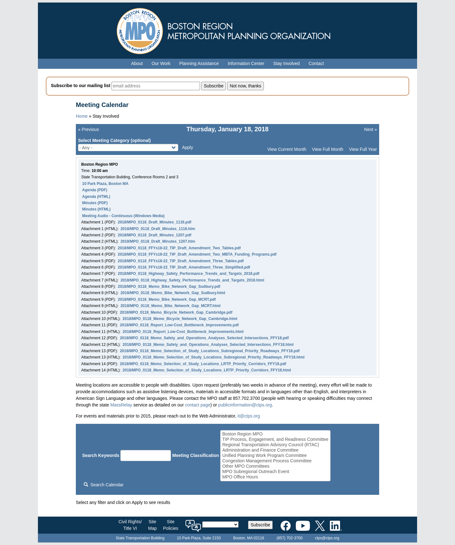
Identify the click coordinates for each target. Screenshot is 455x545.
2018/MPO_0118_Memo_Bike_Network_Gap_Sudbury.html (172, 293)
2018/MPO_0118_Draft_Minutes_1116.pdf (154, 222)
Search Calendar (104, 484)
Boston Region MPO (275, 434)
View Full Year (363, 149)
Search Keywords (100, 455)
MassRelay (121, 404)
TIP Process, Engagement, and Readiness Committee (275, 439)
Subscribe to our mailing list (80, 85)
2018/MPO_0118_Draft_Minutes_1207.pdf (154, 235)
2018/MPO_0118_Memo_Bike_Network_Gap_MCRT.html (170, 306)
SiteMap (152, 525)
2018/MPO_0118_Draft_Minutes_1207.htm (157, 241)
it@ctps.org (249, 415)
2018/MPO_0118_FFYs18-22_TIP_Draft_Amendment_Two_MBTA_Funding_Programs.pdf (197, 254)
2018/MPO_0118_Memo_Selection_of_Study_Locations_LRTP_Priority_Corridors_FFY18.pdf (203, 364)
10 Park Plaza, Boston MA (105, 183)
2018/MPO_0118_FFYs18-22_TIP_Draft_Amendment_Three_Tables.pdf (181, 261)
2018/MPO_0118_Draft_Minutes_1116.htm (157, 229)
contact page (197, 404)
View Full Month (327, 149)
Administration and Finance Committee (275, 450)
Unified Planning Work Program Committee (275, 455)
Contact (316, 63)
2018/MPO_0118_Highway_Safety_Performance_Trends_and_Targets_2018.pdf (188, 273)
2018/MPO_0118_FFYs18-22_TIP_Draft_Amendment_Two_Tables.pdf (179, 248)
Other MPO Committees (275, 466)
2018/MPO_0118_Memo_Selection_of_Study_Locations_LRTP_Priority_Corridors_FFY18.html (207, 370)
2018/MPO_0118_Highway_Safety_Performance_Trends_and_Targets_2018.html (192, 280)
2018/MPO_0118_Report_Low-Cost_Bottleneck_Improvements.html (183, 331)
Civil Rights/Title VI (130, 525)
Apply (187, 147)
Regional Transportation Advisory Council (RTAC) (275, 444)
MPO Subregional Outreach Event (275, 471)
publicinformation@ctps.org (245, 404)
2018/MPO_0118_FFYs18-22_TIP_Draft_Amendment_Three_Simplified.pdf (184, 267)
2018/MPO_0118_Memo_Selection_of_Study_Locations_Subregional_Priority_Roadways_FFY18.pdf (210, 351)
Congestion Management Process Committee (275, 461)
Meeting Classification (195, 455)
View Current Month (286, 149)
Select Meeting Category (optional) (114, 140)
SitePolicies (170, 525)
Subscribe (260, 524)
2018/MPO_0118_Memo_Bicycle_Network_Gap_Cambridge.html (180, 319)
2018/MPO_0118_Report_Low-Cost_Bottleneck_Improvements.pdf (179, 325)
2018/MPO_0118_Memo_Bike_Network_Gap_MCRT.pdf (167, 299)
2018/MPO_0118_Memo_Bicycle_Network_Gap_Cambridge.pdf (176, 312)
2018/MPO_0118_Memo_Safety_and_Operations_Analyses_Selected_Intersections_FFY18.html (208, 344)
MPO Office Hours (275, 477)
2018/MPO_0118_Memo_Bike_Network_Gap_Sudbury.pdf (169, 286)
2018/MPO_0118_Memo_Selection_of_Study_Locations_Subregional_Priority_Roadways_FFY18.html (214, 357)
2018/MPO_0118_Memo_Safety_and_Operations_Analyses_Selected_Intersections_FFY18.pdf (204, 338)
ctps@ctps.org (327, 538)
